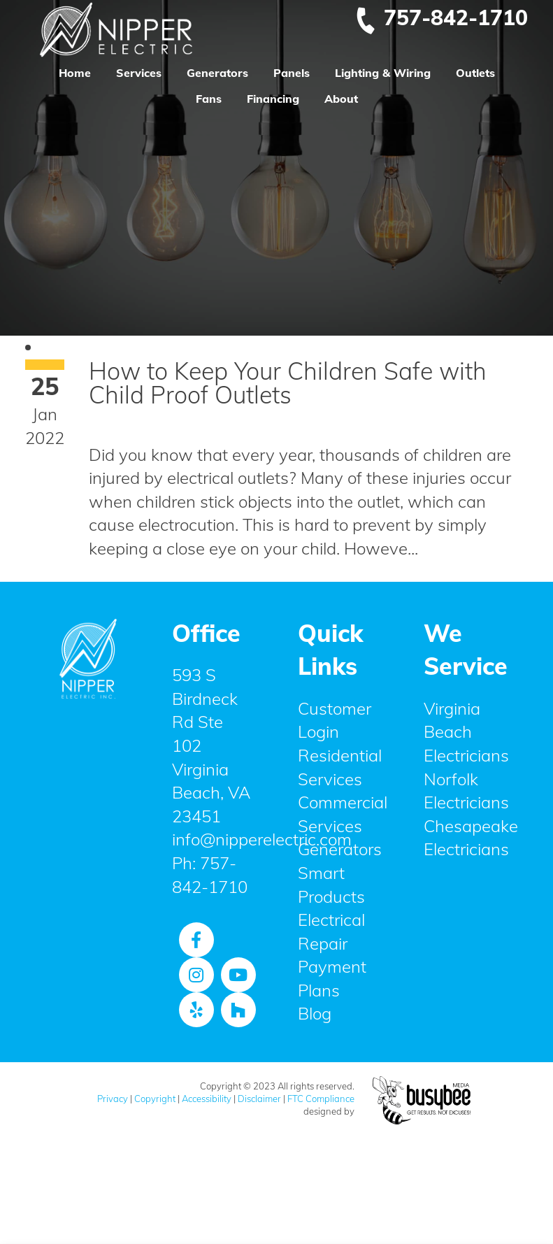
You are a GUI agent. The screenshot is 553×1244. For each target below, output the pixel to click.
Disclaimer (259, 1098)
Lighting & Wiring (383, 73)
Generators (217, 73)
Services (138, 73)
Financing (273, 99)
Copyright (154, 1098)
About (341, 99)
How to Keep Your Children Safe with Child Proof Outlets (288, 383)
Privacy (112, 1098)
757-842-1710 (441, 17)
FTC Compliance (320, 1098)
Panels (291, 73)
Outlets (475, 73)
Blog (314, 1013)
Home (75, 73)
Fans (209, 99)
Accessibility (206, 1098)
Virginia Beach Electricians (466, 732)
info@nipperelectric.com (262, 839)
